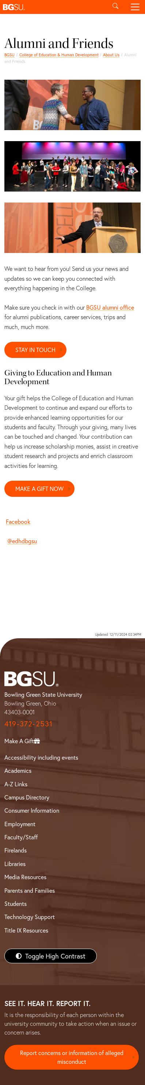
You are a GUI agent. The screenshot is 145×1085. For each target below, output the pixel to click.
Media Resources (25, 877)
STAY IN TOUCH (35, 350)
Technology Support (29, 916)
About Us (111, 54)
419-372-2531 (28, 724)
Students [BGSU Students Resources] (15, 903)
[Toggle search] (115, 7)
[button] (53, 7)
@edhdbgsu (22, 541)
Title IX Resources (26, 930)
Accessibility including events (41, 757)
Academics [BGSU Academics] (17, 770)
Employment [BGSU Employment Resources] (19, 824)
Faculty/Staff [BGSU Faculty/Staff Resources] (21, 837)
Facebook (18, 521)
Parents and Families (29, 890)
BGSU (9, 54)
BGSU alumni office (110, 307)
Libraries (15, 863)
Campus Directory (26, 797)
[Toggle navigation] (135, 7)
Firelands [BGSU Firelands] (15, 850)
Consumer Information (31, 810)
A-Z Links (15, 784)
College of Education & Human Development (59, 54)
